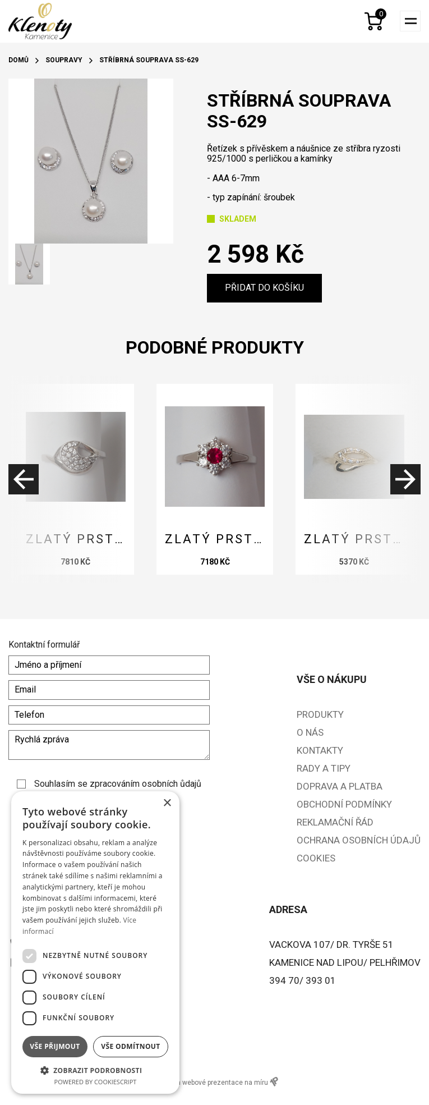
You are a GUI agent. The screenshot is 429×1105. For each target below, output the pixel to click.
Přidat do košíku (264, 287)
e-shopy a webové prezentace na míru (214, 1081)
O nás (310, 732)
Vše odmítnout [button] (130, 1046)
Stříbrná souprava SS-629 (149, 60)
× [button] (167, 803)
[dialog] (95, 942)
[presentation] (64, 479)
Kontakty (320, 750)
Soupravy (63, 60)
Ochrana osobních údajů (359, 840)
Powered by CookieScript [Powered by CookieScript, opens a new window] (95, 1082)
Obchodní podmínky (344, 804)
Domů (18, 60)
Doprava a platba (339, 786)
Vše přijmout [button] (55, 1046)
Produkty (320, 714)
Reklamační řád (335, 822)
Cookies (316, 858)
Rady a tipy (323, 768)
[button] (95, 1070)
